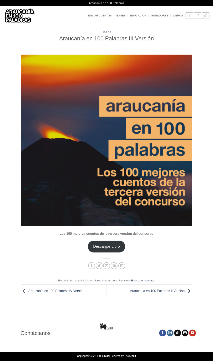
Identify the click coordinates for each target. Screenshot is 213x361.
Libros (106, 32)
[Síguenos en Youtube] (192, 333)
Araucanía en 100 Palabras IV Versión (52, 291)
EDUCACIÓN (138, 15)
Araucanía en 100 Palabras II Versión (161, 291)
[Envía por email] (106, 265)
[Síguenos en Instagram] (197, 15)
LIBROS (178, 15)
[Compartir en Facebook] (91, 265)
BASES (120, 15)
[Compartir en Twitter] (99, 265)
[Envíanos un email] (185, 333)
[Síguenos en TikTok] (205, 15)
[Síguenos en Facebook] (189, 15)
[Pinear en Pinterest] (114, 265)
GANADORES (159, 15)
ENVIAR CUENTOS (100, 15)
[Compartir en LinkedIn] (121, 265)
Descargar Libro (106, 246)
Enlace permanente (142, 280)
